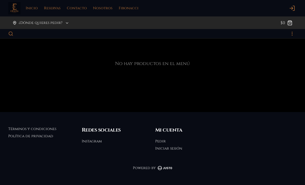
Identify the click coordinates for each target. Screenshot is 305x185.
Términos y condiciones (32, 128)
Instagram (92, 141)
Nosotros (103, 8)
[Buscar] (10, 33)
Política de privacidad (30, 136)
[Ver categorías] (292, 33)
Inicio (32, 8)
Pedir (160, 141)
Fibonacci (128, 8)
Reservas (52, 8)
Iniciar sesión (168, 148)
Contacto (77, 8)
